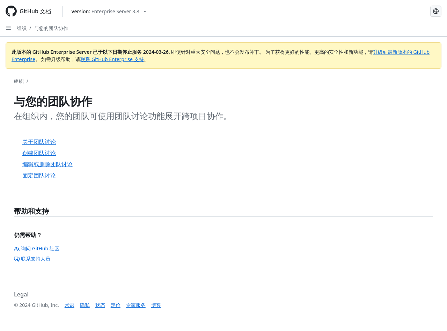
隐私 (85, 305)
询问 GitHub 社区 (36, 248)
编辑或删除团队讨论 (47, 164)
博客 (156, 305)
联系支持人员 (32, 258)
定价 (115, 305)
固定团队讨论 (39, 175)
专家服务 (136, 305)
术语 (69, 305)
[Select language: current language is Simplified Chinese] (435, 11)
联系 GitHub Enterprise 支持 (112, 59)
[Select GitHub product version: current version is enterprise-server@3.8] (108, 11)
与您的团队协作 (51, 28)
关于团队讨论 (39, 142)
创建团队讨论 (39, 153)
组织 (22, 28)
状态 (100, 305)
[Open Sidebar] (8, 28)
